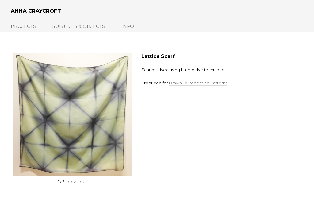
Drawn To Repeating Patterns (198, 82)
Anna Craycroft (36, 11)
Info (127, 26)
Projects (23, 26)
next (81, 181)
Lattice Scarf (158, 56)
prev (71, 181)
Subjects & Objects (78, 26)
